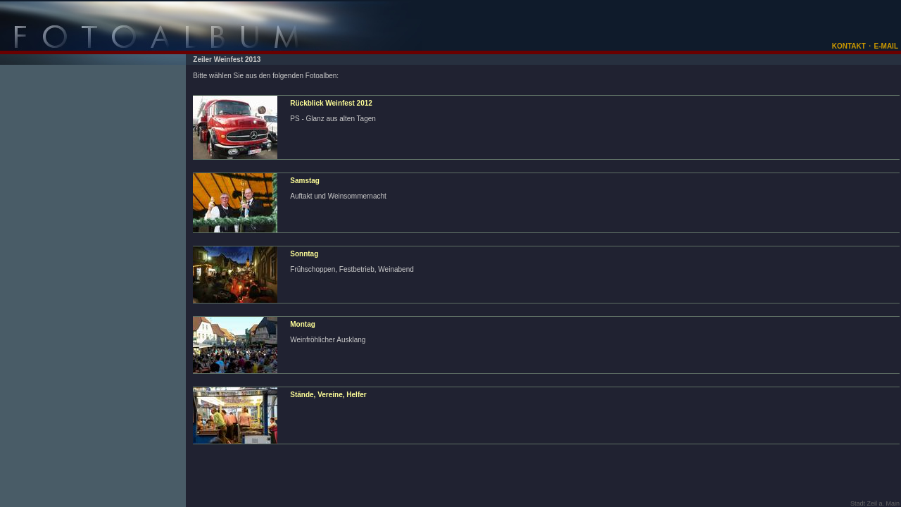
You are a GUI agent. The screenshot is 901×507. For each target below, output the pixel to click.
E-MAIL (886, 46)
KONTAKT (849, 46)
